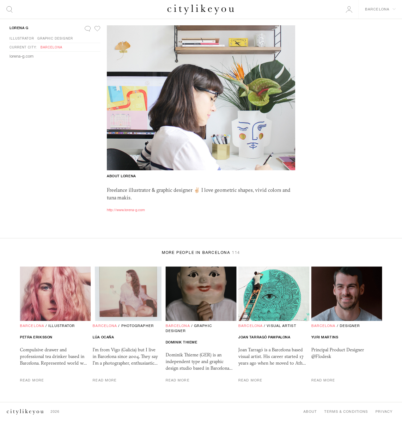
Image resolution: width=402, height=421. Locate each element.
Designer (350, 326)
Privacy (384, 411)
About (310, 411)
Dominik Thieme (182, 342)
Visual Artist (281, 326)
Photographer (137, 326)
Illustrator (21, 38)
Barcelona (51, 47)
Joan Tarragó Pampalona (264, 337)
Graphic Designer (55, 38)
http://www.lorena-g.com (126, 210)
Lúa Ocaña (103, 337)
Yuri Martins (324, 337)
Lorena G (18, 28)
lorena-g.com (21, 56)
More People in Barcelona (201, 252)
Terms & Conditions (346, 411)
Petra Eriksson (36, 337)
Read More (32, 380)
